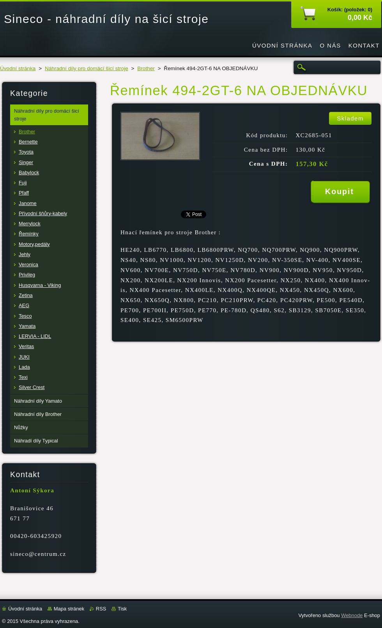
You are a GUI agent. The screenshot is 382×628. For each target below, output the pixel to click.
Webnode (352, 615)
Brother (146, 68)
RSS (101, 609)
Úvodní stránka (17, 68)
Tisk (122, 609)
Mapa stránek (69, 609)
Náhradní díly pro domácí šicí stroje (86, 68)
